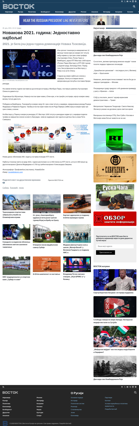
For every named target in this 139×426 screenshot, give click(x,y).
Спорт (19, 28)
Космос (130, 12)
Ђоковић (14, 188)
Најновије (9, 12)
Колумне (118, 12)
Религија (74, 406)
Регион (83, 12)
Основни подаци (77, 397)
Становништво (76, 409)
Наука (39, 409)
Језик (73, 412)
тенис (21, 188)
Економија (59, 12)
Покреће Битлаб (111, 409)
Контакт (108, 400)
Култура (40, 412)
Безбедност (45, 12)
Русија (20, 12)
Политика (32, 12)
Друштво (72, 12)
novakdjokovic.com (15, 172)
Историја (74, 400)
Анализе (94, 12)
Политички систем (77, 403)
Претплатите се (105, 252)
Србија (6, 188)
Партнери (108, 397)
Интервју (106, 12)
